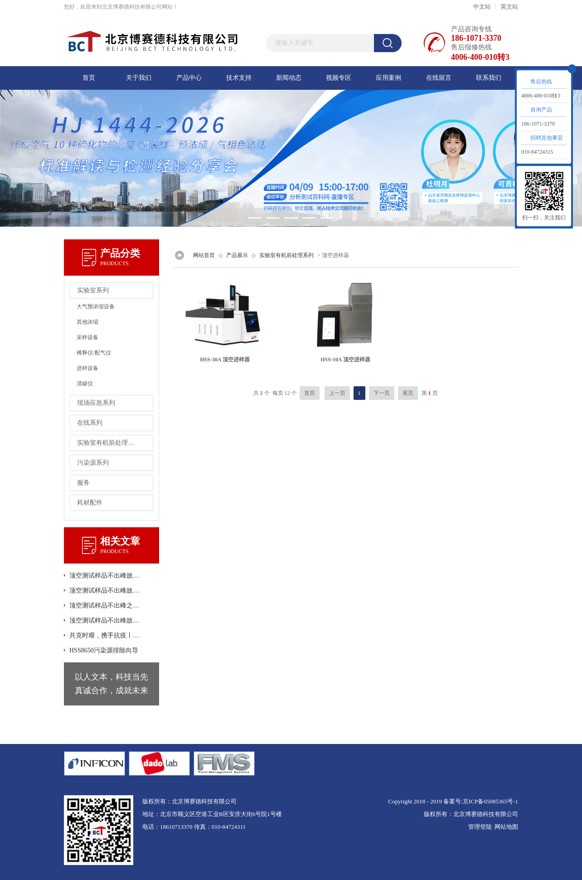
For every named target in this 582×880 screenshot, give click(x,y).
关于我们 (138, 77)
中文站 (482, 6)
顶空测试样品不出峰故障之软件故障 (105, 620)
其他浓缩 (87, 322)
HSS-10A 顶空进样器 (345, 359)
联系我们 (488, 77)
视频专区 (338, 77)
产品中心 (189, 77)
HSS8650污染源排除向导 (103, 650)
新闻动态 (288, 77)
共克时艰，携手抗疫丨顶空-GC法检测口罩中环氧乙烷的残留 (105, 635)
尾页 (408, 393)
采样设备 (87, 337)
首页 (88, 77)
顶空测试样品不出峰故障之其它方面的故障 (105, 575)
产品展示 (237, 255)
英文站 (509, 6)
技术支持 (239, 77)
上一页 (337, 393)
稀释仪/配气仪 (94, 353)
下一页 (381, 393)
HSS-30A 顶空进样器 (225, 359)
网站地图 (506, 826)
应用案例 (388, 77)
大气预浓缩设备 (96, 306)
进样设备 (87, 368)
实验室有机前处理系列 (286, 255)
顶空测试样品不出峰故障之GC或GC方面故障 (105, 590)
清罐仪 (85, 383)
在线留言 (438, 77)
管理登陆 (480, 826)
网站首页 (204, 255)
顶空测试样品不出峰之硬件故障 (105, 605)
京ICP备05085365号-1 (490, 801)
